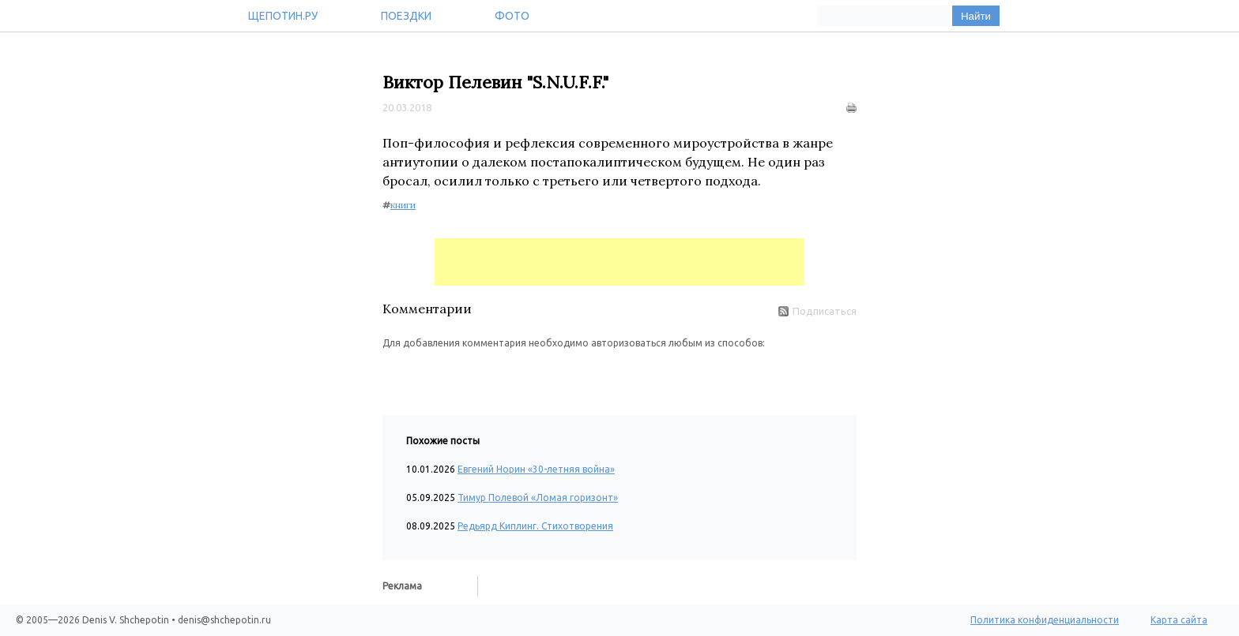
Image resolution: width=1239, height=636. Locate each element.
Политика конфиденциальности (1044, 620)
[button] (395, 374)
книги (403, 205)
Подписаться (817, 310)
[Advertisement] (619, 262)
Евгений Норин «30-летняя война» (536, 469)
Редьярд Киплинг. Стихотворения (535, 526)
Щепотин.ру (283, 15)
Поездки (406, 15)
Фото (512, 15)
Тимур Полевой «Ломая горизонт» (538, 497)
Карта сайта (1178, 620)
